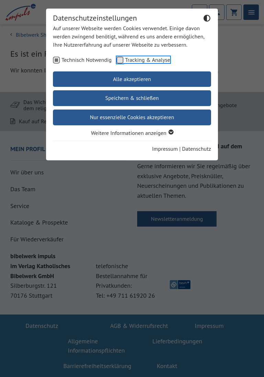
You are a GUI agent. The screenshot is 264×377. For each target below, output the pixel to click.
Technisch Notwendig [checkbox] (87, 59)
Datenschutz (196, 148)
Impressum (165, 148)
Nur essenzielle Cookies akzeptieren (132, 117)
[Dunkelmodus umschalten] (206, 19)
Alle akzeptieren (132, 79)
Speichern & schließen (132, 97)
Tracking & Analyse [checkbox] (147, 59)
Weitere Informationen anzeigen (132, 132)
